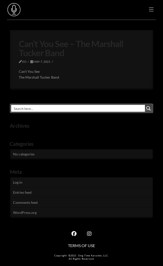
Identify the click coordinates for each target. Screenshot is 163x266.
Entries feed (22, 192)
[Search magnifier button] (148, 108)
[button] (151, 10)
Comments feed (25, 202)
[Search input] (78, 108)
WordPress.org (25, 212)
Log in (17, 182)
